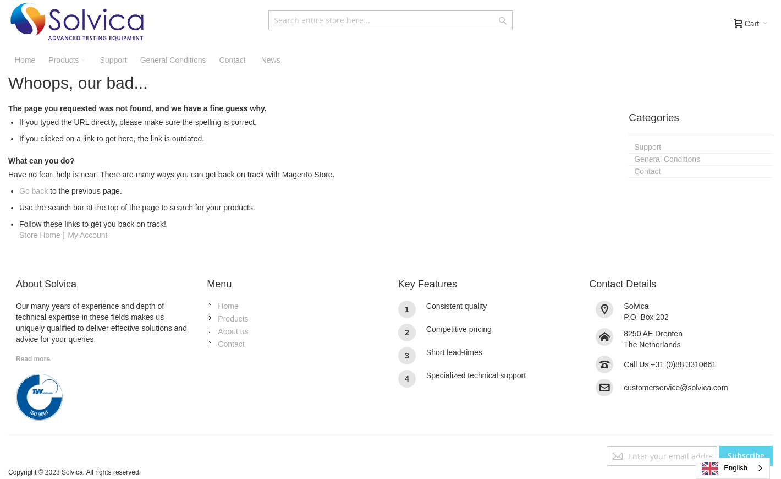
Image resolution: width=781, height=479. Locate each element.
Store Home (40, 235)
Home (228, 306)
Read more (33, 359)
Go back (33, 191)
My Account (87, 235)
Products (233, 318)
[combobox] (390, 20)
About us (233, 331)
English (724, 468)
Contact (231, 344)
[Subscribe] (746, 456)
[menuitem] (269, 60)
